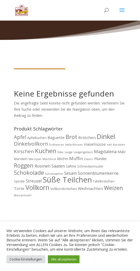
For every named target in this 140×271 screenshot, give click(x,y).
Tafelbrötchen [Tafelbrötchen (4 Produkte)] (104, 181)
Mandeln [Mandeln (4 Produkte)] (21, 159)
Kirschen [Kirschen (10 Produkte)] (24, 151)
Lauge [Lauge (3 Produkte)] (69, 152)
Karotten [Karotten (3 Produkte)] (119, 144)
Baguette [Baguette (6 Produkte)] (56, 137)
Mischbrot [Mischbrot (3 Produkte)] (49, 159)
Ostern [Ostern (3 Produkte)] (88, 159)
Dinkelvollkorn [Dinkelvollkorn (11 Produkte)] (31, 143)
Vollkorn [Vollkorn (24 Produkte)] (37, 187)
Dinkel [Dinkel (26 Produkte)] (106, 136)
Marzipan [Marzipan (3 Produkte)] (35, 159)
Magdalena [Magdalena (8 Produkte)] (105, 151)
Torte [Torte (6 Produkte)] (19, 188)
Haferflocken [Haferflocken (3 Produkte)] (74, 144)
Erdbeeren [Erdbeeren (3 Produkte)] (56, 144)
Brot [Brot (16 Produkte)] (71, 137)
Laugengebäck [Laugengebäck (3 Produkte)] (83, 152)
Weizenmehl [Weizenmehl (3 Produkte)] (22, 195)
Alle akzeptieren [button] (63, 259)
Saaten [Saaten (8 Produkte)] (58, 166)
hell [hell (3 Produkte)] (109, 144)
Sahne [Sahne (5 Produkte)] (71, 166)
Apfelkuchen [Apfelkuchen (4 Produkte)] (37, 138)
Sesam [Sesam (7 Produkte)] (70, 173)
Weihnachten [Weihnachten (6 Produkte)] (90, 188)
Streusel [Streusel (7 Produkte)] (34, 181)
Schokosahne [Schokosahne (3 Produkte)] (54, 174)
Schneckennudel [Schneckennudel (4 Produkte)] (90, 166)
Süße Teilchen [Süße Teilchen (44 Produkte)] (67, 179)
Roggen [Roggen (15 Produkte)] (23, 165)
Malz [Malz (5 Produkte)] (122, 151)
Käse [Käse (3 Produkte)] (60, 152)
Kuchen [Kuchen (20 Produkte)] (45, 151)
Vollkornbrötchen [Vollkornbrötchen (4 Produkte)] (63, 189)
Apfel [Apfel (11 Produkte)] (20, 137)
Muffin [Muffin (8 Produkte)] (76, 158)
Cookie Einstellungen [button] (26, 259)
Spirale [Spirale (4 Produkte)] (19, 181)
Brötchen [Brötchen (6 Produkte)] (87, 137)
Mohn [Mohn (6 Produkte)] (62, 158)
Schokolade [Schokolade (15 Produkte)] (29, 172)
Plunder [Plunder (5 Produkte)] (100, 158)
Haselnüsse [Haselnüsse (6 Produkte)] (95, 144)
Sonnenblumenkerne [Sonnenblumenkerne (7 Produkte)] (98, 173)
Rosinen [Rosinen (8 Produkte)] (42, 166)
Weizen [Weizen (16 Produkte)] (113, 187)
